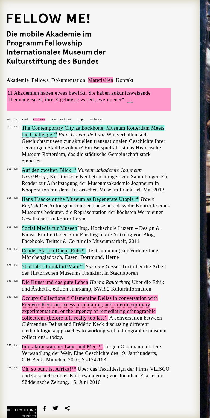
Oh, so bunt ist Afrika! (49, 369)
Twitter (55, 408)
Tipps (80, 119)
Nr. (9, 119)
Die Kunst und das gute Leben (55, 282)
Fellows (40, 80)
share (67, 408)
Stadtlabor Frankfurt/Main (53, 266)
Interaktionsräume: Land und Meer (62, 346)
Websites (96, 119)
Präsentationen (61, 119)
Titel (25, 119)
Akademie (18, 80)
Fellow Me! (56, 19)
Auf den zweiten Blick (49, 170)
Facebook (44, 408)
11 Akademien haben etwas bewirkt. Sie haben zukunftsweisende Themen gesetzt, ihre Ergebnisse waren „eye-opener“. (79, 96)
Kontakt (124, 80)
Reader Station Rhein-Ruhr (54, 250)
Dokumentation (68, 80)
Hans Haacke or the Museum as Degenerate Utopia (80, 199)
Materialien (100, 80)
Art (16, 119)
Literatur (39, 119)
